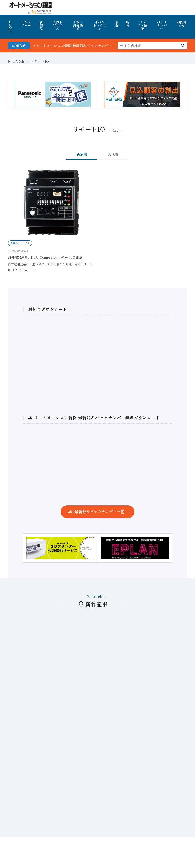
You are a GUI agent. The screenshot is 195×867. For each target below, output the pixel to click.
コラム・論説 (143, 25)
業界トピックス (57, 25)
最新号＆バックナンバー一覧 (99, 511)
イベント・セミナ (99, 25)
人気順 (113, 154)
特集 (127, 24)
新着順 (82, 154)
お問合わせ (182, 24)
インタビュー (26, 24)
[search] (183, 45)
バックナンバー (162, 25)
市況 (116, 24)
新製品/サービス (20, 243)
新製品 (41, 25)
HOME (10, 27)
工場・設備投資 (78, 25)
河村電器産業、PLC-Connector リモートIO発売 (45, 257)
